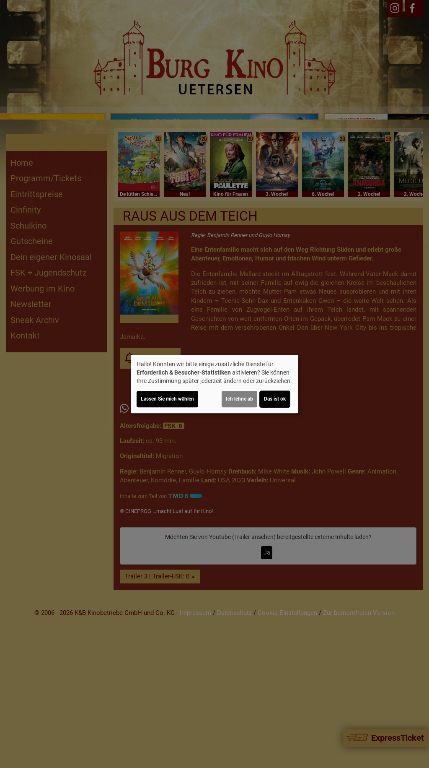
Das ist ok (275, 399)
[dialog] (214, 384)
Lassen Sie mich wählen (167, 399)
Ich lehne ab (239, 399)
